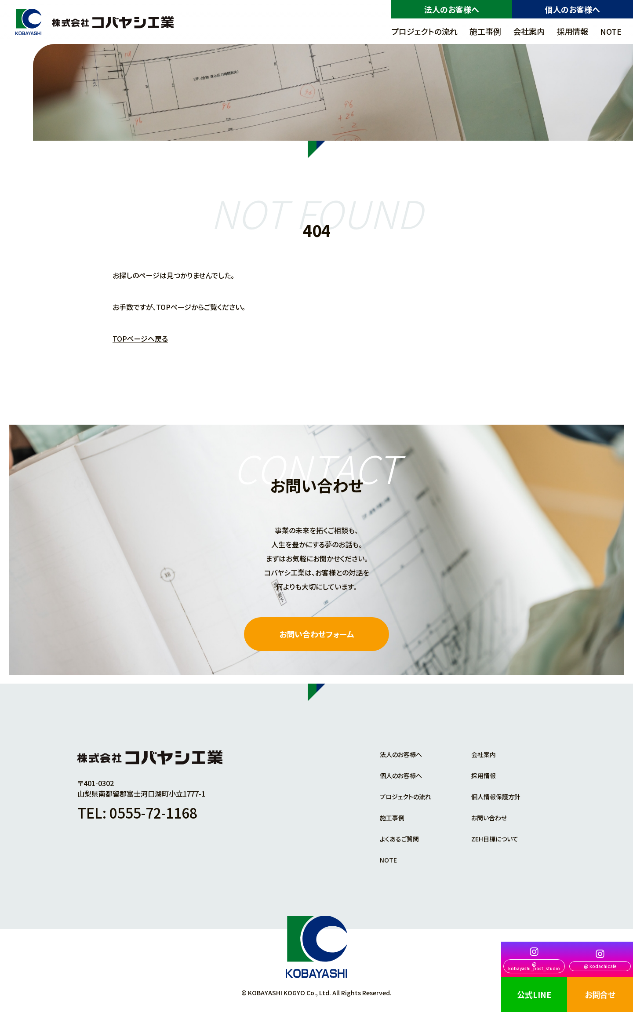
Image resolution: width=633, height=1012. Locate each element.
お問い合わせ (489, 817)
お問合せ (600, 994)
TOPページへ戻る (140, 338)
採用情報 (572, 31)
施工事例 (485, 31)
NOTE (611, 31)
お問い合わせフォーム (316, 634)
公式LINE (534, 994)
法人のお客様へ (451, 9)
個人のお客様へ (572, 9)
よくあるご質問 (399, 838)
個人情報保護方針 (495, 796)
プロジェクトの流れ (424, 31)
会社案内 (529, 31)
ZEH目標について (494, 838)
